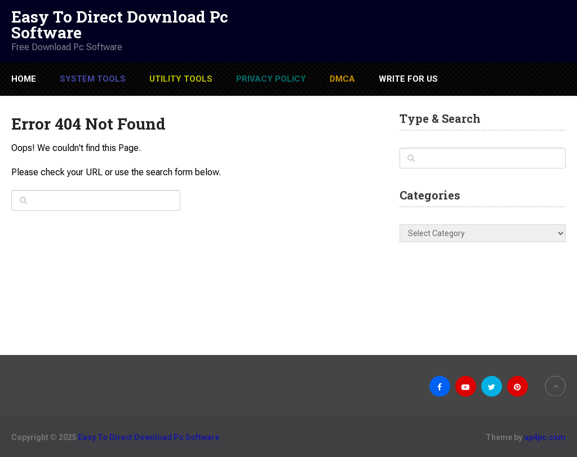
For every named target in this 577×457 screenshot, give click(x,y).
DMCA (342, 79)
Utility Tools (180, 79)
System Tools (93, 79)
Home (23, 79)
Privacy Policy (271, 79)
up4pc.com (545, 437)
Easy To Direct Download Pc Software (119, 25)
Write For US (408, 79)
